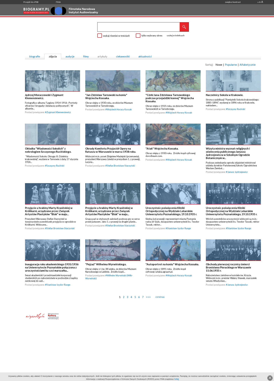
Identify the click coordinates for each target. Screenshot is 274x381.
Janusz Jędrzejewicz (237, 184)
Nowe (218, 64)
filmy (86, 56)
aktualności (145, 56)
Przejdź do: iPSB (30, 2)
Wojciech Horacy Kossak (119, 115)
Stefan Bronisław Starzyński (121, 178)
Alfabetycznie (248, 64)
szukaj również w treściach (116, 35)
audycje (70, 56)
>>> (148, 322)
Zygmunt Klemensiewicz (58, 118)
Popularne (231, 64)
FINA (58, 2)
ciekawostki (123, 56)
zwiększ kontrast (233, 2)
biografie (34, 56)
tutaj (176, 379)
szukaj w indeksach (176, 35)
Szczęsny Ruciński (236, 115)
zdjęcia (53, 56)
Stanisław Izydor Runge (179, 247)
